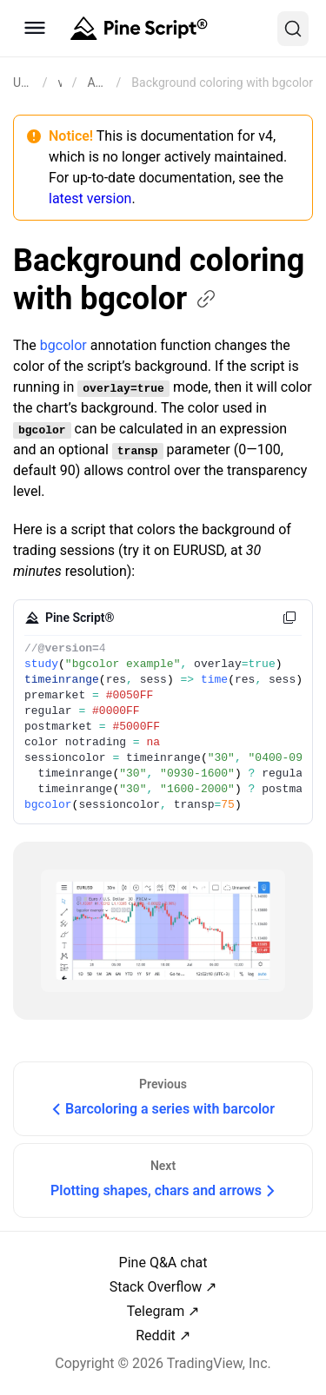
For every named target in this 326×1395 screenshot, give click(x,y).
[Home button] (137, 29)
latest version (90, 198)
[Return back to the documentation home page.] (22, 82)
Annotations (96, 82)
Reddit (156, 1335)
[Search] (293, 28)
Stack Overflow (156, 1287)
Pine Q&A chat (163, 1262)
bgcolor (63, 345)
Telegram (155, 1311)
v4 (60, 82)
